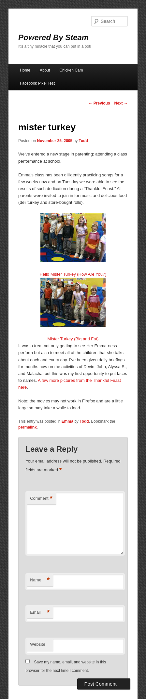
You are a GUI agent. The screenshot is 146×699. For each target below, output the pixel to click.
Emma (67, 421)
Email (40, 612)
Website (37, 644)
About (45, 70)
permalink (27, 427)
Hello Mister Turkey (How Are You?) (72, 274)
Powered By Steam (53, 37)
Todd (83, 140)
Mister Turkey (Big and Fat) (73, 338)
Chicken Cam (71, 70)
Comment (41, 498)
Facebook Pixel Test (37, 83)
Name (40, 580)
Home (25, 70)
